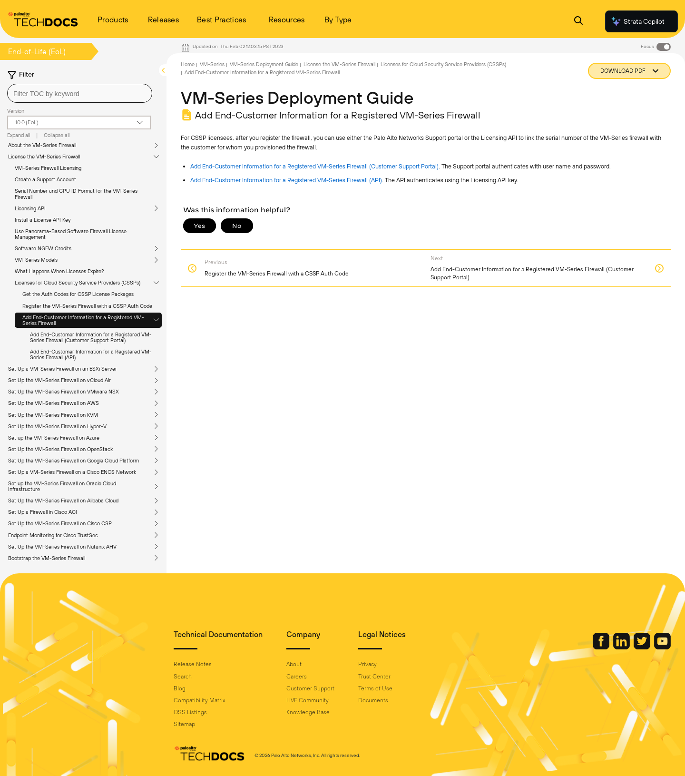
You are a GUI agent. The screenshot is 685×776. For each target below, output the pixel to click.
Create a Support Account (45, 179)
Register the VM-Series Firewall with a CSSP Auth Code (87, 306)
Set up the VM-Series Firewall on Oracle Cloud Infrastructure (62, 486)
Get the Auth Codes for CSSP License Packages (78, 294)
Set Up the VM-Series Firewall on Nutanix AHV (62, 547)
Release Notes (193, 664)
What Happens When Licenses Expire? (59, 271)
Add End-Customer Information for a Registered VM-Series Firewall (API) (91, 354)
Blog (180, 688)
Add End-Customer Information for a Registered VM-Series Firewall (83, 320)
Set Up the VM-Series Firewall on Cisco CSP (60, 523)
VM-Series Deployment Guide (264, 64)
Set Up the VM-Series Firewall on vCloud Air (59, 380)
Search (183, 676)
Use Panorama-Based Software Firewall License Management (71, 234)
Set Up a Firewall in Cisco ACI (42, 512)
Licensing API (30, 208)
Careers (296, 676)
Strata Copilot (637, 21)
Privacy (367, 664)
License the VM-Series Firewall (44, 156)
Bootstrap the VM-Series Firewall (46, 558)
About (294, 664)
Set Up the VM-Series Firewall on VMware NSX (63, 391)
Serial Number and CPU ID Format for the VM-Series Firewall (76, 193)
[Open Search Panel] (578, 21)
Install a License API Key (42, 220)
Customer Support (310, 688)
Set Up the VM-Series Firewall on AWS (53, 403)
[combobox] (79, 93)
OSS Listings (190, 712)
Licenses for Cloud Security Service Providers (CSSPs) (77, 282)
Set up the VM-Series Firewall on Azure (53, 438)
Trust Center (374, 676)
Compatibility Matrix (199, 700)
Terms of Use (375, 688)
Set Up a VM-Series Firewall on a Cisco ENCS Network (72, 472)
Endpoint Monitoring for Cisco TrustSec (53, 535)
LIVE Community (307, 700)
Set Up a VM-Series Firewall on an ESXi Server (62, 369)
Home (188, 64)
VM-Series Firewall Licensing (48, 168)
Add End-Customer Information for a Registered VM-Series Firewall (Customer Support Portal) (91, 337)
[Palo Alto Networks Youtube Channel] (662, 647)
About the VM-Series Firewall (42, 145)
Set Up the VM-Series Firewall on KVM (53, 415)
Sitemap (184, 724)
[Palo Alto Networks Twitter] (643, 647)
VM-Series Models (36, 260)
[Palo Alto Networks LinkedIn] (622, 647)
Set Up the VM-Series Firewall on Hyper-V (57, 426)
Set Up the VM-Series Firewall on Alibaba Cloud (63, 500)
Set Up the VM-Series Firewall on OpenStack (60, 449)
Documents (373, 700)
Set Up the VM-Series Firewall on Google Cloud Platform (73, 460)
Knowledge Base (308, 712)
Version (15, 111)
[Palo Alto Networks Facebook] (602, 647)
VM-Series (212, 64)
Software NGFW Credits (43, 248)
